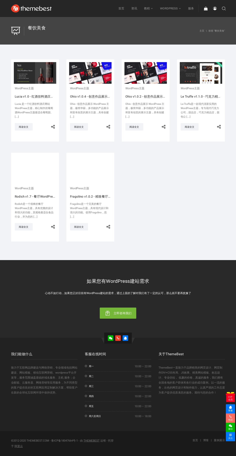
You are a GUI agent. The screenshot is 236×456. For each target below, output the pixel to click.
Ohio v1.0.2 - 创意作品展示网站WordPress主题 (158, 96)
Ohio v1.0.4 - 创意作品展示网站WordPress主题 (103, 96)
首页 (121, 8)
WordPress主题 (24, 88)
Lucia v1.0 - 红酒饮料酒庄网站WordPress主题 (47, 96)
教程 (148, 8)
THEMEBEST (92, 440)
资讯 (134, 8)
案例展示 (219, 440)
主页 (201, 30)
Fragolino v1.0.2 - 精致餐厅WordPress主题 (100, 196)
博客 (206, 440)
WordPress (170, 8)
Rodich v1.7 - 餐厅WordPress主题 (39, 196)
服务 (191, 8)
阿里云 (19, 446)
